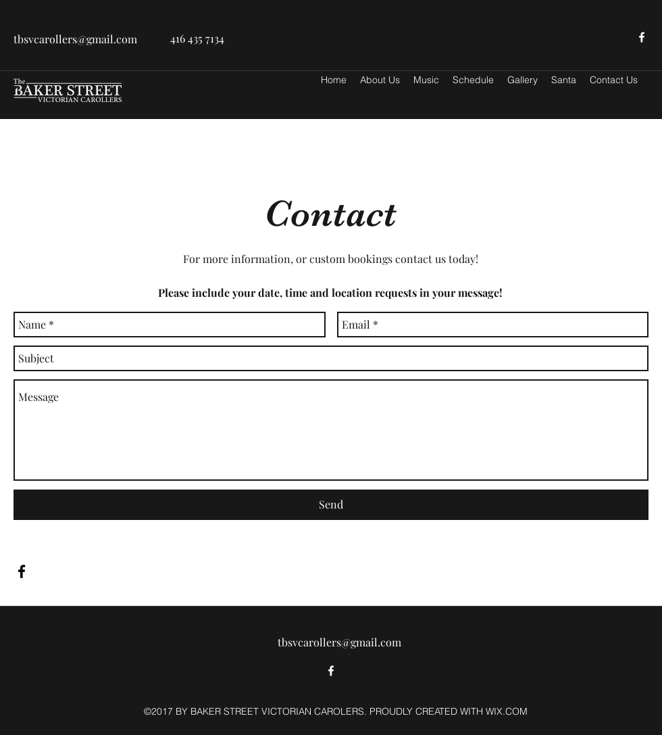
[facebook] (641, 37)
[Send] (331, 505)
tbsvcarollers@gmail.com (75, 39)
